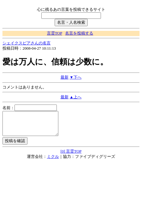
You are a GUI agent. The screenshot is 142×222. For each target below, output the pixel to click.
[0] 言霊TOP (71, 156)
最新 (65, 77)
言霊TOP (54, 33)
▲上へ (75, 97)
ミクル (53, 161)
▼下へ (75, 77)
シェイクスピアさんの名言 (26, 43)
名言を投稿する (79, 33)
